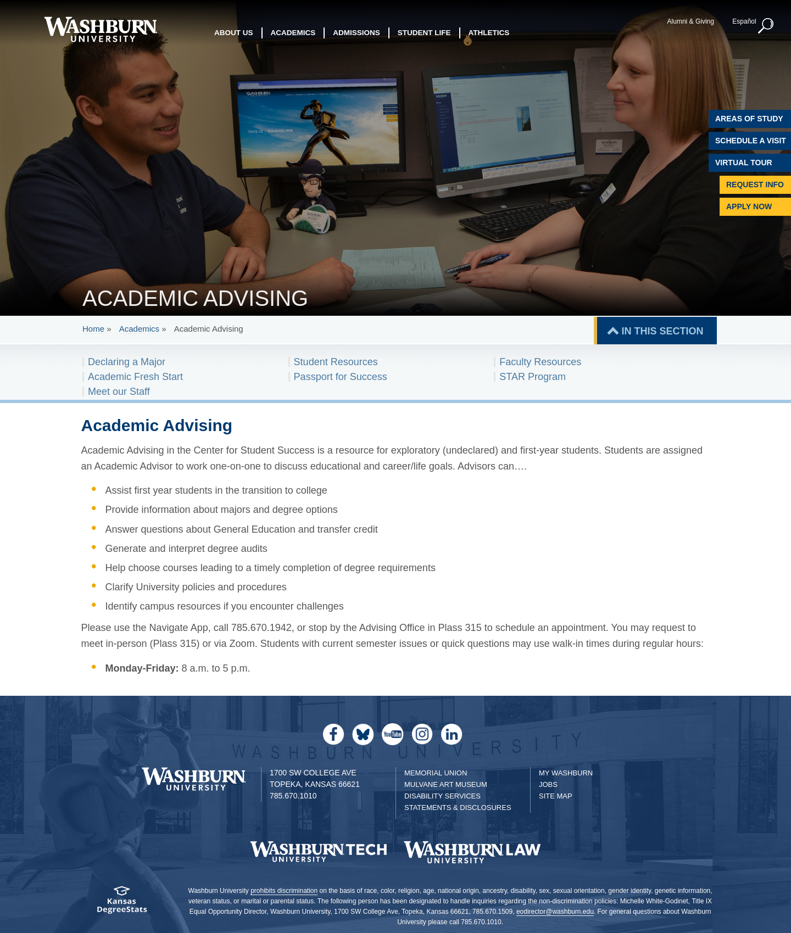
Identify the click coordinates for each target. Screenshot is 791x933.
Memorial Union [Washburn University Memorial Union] (435, 773)
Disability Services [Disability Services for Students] (442, 796)
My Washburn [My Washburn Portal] (566, 773)
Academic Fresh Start (135, 376)
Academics (139, 328)
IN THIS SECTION (662, 331)
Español (744, 21)
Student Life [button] (424, 33)
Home (93, 328)
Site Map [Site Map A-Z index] (555, 796)
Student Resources (336, 361)
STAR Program (532, 376)
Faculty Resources (540, 361)
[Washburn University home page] (100, 29)
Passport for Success (340, 376)
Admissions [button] (356, 33)
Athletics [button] (489, 33)
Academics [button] (293, 33)
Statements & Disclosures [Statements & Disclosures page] (457, 807)
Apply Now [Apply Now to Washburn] (749, 206)
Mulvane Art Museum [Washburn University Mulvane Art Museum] (445, 784)
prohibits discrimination (283, 891)
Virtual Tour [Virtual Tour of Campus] (743, 162)
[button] (766, 26)
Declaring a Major (126, 361)
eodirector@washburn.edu (555, 911)
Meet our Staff (119, 391)
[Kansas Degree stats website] (122, 903)
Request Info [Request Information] (755, 184)
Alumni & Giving (690, 21)
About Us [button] (233, 33)
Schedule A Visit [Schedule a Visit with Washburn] (750, 140)
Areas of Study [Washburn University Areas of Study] (749, 118)
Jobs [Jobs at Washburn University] (548, 784)
